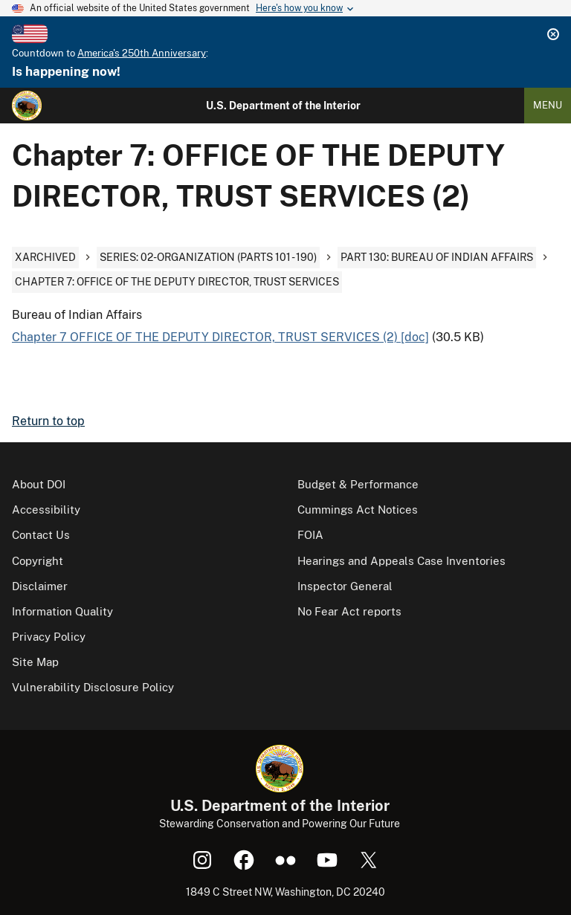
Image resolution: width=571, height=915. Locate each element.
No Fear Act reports (349, 611)
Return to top (48, 421)
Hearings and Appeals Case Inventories (401, 561)
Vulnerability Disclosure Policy (93, 687)
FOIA (310, 534)
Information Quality (62, 611)
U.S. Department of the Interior (283, 105)
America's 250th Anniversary (141, 53)
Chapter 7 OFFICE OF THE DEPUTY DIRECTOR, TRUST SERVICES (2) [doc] (220, 337)
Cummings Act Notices (357, 509)
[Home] (27, 105)
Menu (547, 105)
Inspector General (345, 586)
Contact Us (41, 534)
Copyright (37, 561)
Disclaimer (40, 586)
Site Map (35, 662)
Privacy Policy (49, 636)
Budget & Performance (358, 484)
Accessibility (46, 509)
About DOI (38, 484)
